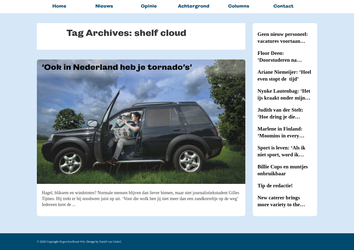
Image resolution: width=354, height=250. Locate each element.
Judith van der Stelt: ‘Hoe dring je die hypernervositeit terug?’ (285, 113)
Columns (238, 6)
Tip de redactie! (275, 186)
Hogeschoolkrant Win (72, 241)
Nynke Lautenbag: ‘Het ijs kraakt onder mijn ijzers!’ (284, 94)
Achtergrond (193, 6)
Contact (283, 6)
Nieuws (104, 6)
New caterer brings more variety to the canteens (279, 201)
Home (59, 6)
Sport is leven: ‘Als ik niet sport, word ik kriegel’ (282, 151)
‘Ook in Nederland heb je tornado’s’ (117, 67)
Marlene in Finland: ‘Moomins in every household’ (280, 132)
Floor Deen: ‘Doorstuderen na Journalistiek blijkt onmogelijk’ (279, 56)
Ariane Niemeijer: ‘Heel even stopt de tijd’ (284, 75)
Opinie (149, 6)
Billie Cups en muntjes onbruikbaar (283, 170)
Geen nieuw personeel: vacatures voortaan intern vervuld (283, 37)
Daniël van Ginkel (110, 241)
